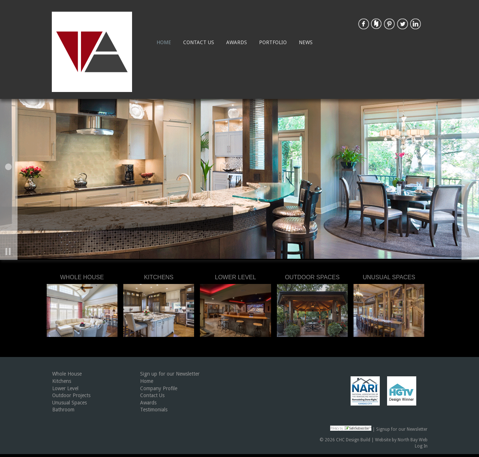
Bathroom (63, 409)
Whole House (67, 374)
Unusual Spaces (69, 403)
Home (164, 42)
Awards (236, 42)
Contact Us (198, 42)
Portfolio (273, 42)
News (306, 42)
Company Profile (158, 388)
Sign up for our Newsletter (170, 374)
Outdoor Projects (71, 395)
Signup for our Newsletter (402, 429)
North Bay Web (413, 439)
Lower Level (65, 388)
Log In (421, 446)
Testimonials (153, 409)
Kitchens (61, 381)
